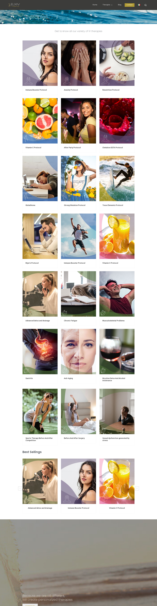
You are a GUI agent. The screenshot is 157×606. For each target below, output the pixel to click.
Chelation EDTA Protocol (112, 148)
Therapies (108, 5)
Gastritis (29, 378)
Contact (130, 5)
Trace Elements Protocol (112, 205)
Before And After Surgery (74, 438)
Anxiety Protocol (71, 90)
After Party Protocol (72, 148)
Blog (119, 5)
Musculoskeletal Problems (113, 321)
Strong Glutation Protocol (74, 205)
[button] (111, 5)
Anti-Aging (68, 378)
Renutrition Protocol (110, 90)
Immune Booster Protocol (36, 90)
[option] (40, 485)
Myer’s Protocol (32, 263)
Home (95, 5)
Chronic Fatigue (70, 321)
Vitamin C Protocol (33, 148)
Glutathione (30, 205)
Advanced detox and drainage (38, 321)
